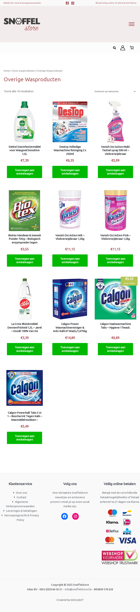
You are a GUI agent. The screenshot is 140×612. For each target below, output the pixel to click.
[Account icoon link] (122, 48)
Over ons (21, 492)
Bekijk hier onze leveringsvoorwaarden (22, 3)
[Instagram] (72, 3)
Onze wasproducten (23, 70)
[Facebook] (67, 3)
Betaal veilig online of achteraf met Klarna (116, 3)
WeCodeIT (77, 599)
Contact (21, 497)
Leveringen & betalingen (21, 510)
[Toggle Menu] (132, 24)
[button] (114, 48)
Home (7, 70)
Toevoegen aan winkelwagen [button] (24, 172)
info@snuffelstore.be (78, 589)
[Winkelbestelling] (114, 91)
